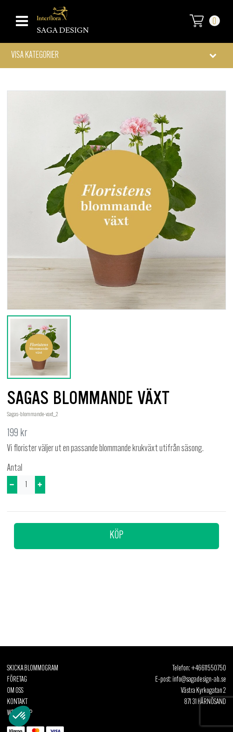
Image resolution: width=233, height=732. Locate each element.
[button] (116, 55)
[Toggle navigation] (20, 18)
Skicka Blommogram (32, 668)
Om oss (15, 691)
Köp (116, 535)
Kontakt (17, 702)
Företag (17, 679)
